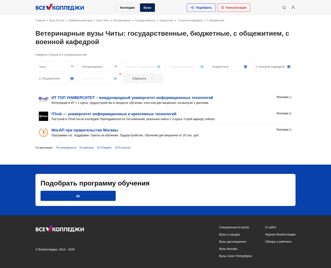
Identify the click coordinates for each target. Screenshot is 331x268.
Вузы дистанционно (232, 241)
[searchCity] (56, 67)
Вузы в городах (229, 234)
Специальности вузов (234, 227)
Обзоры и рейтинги (278, 241)
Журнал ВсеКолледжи (280, 234)
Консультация (233, 7)
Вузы (147, 7)
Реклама (284, 97)
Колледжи (127, 7)
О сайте (270, 227)
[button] (201, 7)
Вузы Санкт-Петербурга (235, 256)
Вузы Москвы (228, 248)
